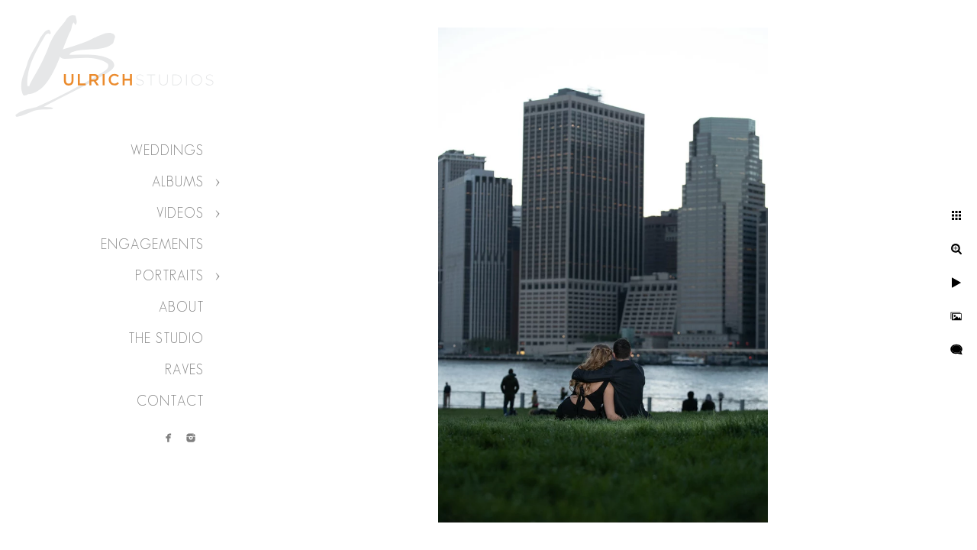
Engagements (152, 244)
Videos (180, 213)
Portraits (169, 275)
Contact (170, 401)
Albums (178, 181)
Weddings (167, 150)
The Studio (166, 338)
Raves (184, 369)
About (181, 307)
